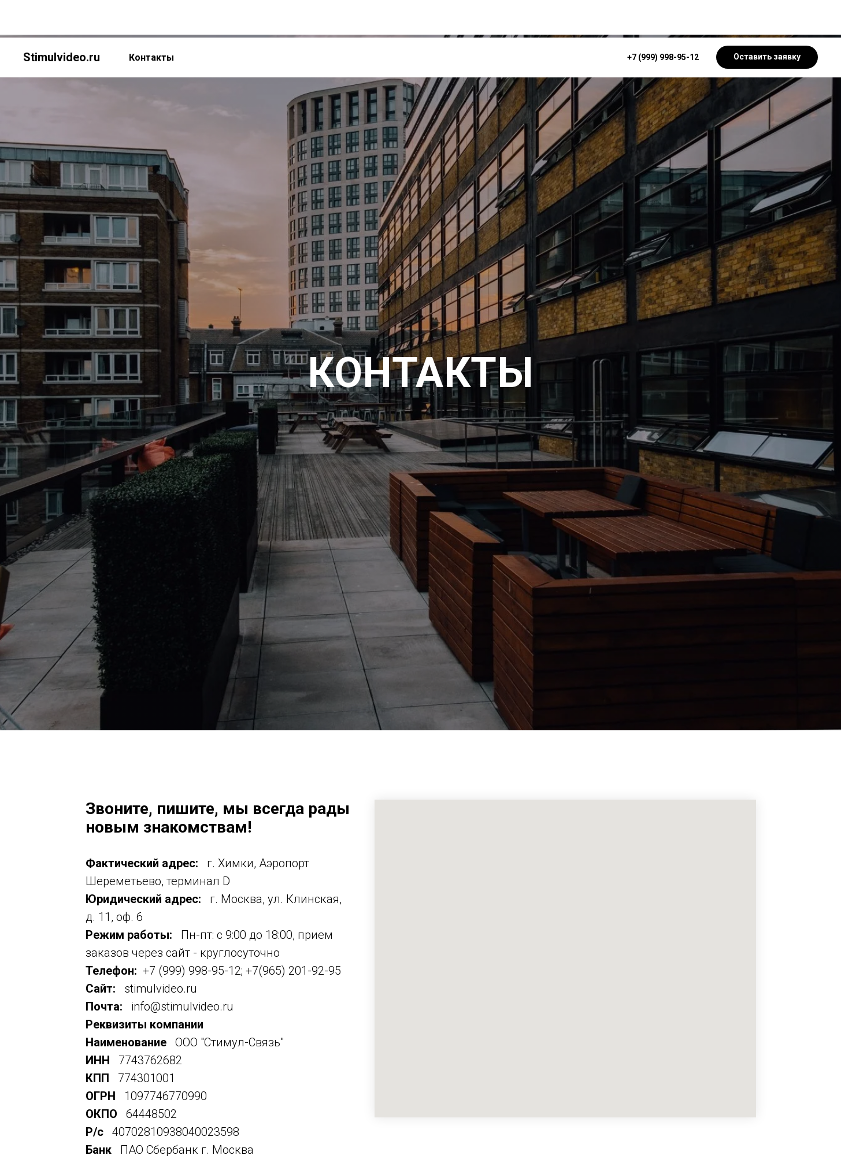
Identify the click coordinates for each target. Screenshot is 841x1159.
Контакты (151, 19)
